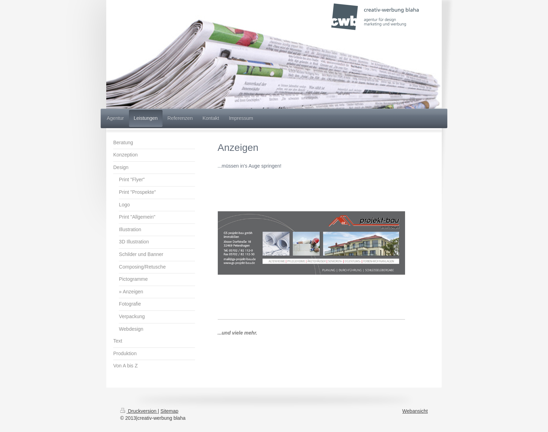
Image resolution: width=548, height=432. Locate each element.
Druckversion (139, 411)
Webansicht (415, 411)
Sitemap (169, 411)
